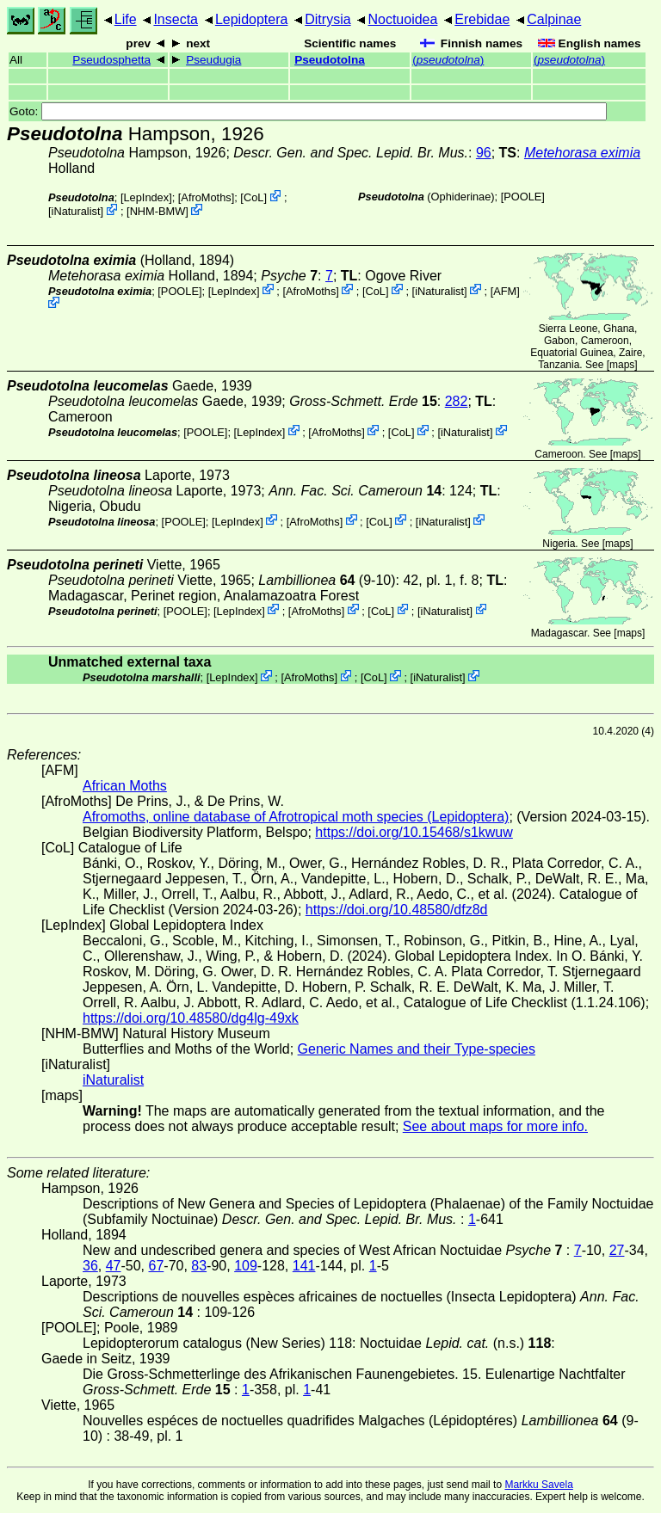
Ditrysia (327, 19)
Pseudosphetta (111, 59)
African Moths (125, 785)
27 (617, 1250)
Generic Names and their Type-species (416, 1049)
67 (156, 1265)
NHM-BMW (158, 211)
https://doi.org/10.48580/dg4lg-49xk (191, 1018)
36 (90, 1265)
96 (483, 152)
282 (456, 401)
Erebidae (482, 19)
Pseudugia (213, 59)
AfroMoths (206, 197)
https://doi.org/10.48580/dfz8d (397, 909)
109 (245, 1265)
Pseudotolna (329, 59)
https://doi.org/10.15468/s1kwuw (413, 832)
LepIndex (146, 197)
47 (113, 1265)
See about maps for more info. (495, 1126)
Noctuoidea (402, 19)
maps (621, 365)
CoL (253, 197)
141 (304, 1265)
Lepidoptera (251, 19)
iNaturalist (76, 211)
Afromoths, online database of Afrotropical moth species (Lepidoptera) (296, 816)
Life (125, 19)
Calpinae (554, 19)
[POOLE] (523, 196)
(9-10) (326, 580)
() (448, 59)
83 (199, 1265)
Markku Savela (538, 1485)
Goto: (308, 111)
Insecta (175, 19)
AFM (504, 290)
